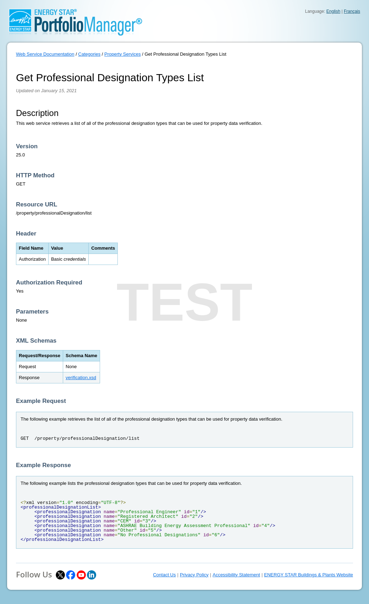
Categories (89, 54)
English (333, 11)
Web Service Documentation (45, 54)
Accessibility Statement (236, 574)
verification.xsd (81, 377)
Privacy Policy (194, 574)
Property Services (122, 54)
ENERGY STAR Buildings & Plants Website (308, 574)
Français (352, 11)
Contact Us (164, 574)
